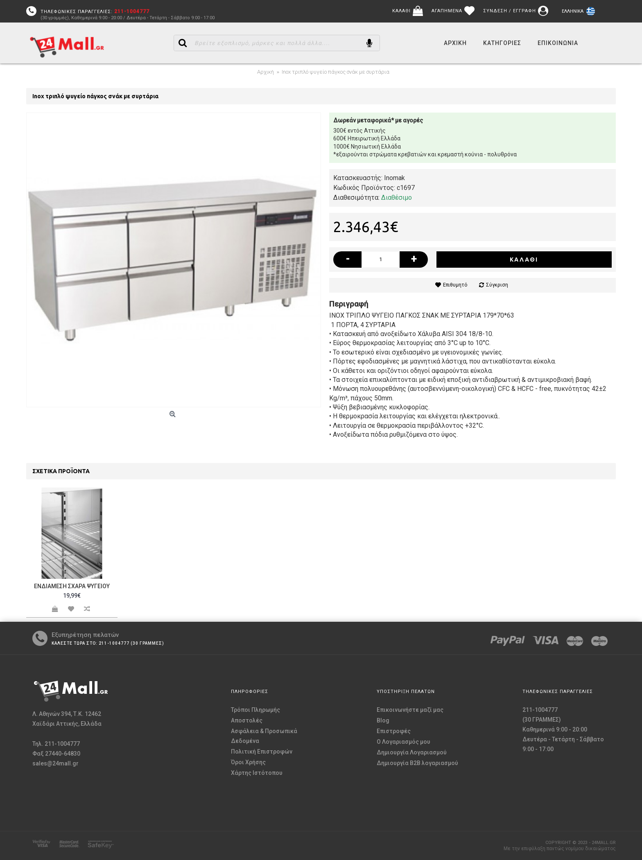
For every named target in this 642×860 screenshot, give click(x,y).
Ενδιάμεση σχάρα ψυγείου (72, 586)
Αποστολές (246, 720)
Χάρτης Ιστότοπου (257, 773)
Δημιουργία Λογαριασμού (412, 752)
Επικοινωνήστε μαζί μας (410, 710)
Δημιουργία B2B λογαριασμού (417, 763)
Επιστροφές (394, 731)
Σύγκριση (497, 285)
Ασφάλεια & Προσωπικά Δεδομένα (264, 736)
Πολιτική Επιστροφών (261, 751)
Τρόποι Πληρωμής (255, 710)
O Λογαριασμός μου (403, 741)
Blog (383, 720)
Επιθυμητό (455, 285)
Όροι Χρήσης (248, 762)
